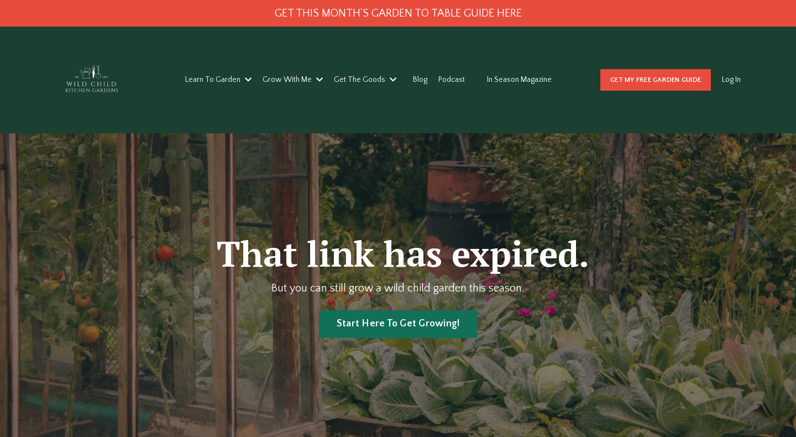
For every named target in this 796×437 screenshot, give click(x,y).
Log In (731, 79)
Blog (420, 79)
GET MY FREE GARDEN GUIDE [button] (655, 80)
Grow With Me (293, 79)
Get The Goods (365, 79)
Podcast (451, 79)
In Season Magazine (519, 79)
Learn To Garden (218, 79)
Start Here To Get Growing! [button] (398, 323)
